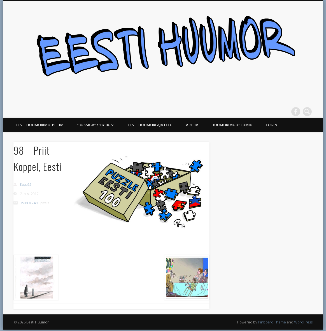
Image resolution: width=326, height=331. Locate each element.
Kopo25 (25, 184)
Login (271, 124)
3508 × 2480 (29, 203)
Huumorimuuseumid (231, 124)
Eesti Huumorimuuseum (40, 124)
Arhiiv (192, 124)
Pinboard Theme (272, 322)
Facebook (295, 111)
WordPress (303, 322)
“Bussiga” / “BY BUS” (95, 124)
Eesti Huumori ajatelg (150, 124)
